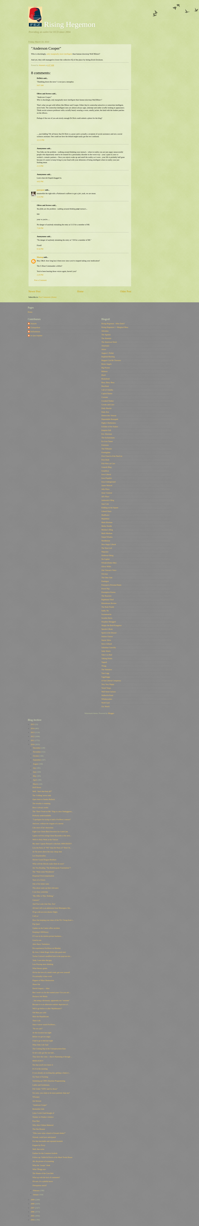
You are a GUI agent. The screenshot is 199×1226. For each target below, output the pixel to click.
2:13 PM (40, 166)
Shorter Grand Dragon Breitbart (44, 860)
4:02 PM (40, 181)
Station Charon (107, 636)
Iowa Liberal (106, 474)
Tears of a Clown (38, 880)
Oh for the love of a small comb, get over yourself (51, 972)
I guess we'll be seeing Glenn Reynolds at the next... (51, 836)
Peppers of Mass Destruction (43, 980)
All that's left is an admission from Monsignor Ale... (51, 908)
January (36, 1195)
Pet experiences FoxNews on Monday (46, 948)
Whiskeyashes (106, 699)
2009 (33, 1200)
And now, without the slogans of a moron (47, 824)
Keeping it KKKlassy (40, 932)
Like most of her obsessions (42, 828)
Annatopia (105, 346)
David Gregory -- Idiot (40, 988)
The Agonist (106, 335)
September (37, 760)
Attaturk (33, 324)
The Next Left (106, 548)
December (37, 748)
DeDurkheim (35, 332)
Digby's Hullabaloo (108, 423)
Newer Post (34, 291)
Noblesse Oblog (107, 555)
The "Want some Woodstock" (43, 872)
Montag (40, 257)
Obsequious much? (39, 1185)
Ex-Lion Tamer (107, 441)
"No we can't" (37, 1029)
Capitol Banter (106, 394)
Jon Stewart (36, 1101)
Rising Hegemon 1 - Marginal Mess (114, 327)
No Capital (105, 559)
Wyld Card (105, 703)
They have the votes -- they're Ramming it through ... (52, 1057)
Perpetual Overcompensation (43, 876)
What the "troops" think (41, 1165)
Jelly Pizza (105, 489)
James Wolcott (106, 485)
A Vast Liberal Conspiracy (111, 681)
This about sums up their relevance (45, 888)
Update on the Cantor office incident (46, 928)
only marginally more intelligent (59, 54)
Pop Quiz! (36, 924)
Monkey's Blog (107, 530)
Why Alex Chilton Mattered (42, 1125)
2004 (33, 1220)
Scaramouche (106, 614)
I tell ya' (35, 916)
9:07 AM (40, 85)
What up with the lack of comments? (46, 1177)
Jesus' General (106, 493)
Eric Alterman (106, 434)
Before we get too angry (41, 1037)
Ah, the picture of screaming (43, 1161)
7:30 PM (40, 228)
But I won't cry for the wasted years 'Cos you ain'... (51, 992)
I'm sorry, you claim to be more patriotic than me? (51, 1093)
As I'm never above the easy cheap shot (47, 852)
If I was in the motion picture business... (47, 936)
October (36, 756)
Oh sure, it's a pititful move (42, 1181)
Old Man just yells (39, 1013)
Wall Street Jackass (108, 692)
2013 (33, 732)
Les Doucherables (39, 856)
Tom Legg (105, 673)
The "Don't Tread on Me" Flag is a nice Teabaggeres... (52, 811)
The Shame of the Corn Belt (43, 1173)
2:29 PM (40, 275)
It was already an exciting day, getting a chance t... (51, 1073)
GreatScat (105, 471)
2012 (33, 736)
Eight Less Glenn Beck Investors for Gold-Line (50, 832)
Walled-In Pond (107, 695)
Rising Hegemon (61, 24)
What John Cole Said (40, 1045)
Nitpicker (105, 552)
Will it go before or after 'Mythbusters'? (47, 1008)
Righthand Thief (107, 600)
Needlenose (105, 541)
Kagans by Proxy (38, 1145)
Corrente (104, 397)
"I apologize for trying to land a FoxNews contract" (51, 819)
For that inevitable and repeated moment (47, 1141)
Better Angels (106, 364)
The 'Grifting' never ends (41, 795)
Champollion (35, 328)
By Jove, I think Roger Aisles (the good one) (49, 952)
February (36, 1190)
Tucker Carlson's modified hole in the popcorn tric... (52, 956)
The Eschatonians (108, 438)
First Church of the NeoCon (111, 456)
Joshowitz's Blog (107, 500)
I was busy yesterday (40, 892)
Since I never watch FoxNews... (44, 1025)
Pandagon (105, 581)
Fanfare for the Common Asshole (44, 1153)
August (36, 764)
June (35, 772)
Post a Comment (40, 280)
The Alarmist (106, 338)
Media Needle (106, 526)
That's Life (36, 1021)
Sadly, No (105, 611)
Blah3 (103, 375)
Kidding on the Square (109, 508)
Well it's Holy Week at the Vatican (45, 840)
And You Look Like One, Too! (43, 904)
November (37, 752)
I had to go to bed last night (42, 1041)
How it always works (40, 808)
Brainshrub (105, 379)
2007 (33, 1208)
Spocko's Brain (107, 629)
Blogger (111, 713)
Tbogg (103, 666)
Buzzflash (105, 386)
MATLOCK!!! (37, 1061)
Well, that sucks (38, 1149)
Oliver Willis (106, 566)
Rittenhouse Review (109, 603)
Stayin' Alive (106, 640)
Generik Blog (106, 467)
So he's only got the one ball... (43, 1053)
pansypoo (40, 190)
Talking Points (106, 658)
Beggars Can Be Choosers (111, 360)
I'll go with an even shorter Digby (45, 912)
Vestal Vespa (106, 688)
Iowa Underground (108, 482)
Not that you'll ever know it (42, 1065)
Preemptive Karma (108, 592)
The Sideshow (106, 670)
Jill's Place (105, 497)
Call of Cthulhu (107, 390)
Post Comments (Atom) (47, 297)
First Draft (105, 460)
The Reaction (106, 596)
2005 (33, 1216)
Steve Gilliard (106, 644)
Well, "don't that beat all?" (42, 791)
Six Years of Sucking (40, 1077)
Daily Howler (106, 408)
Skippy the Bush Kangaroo (111, 625)
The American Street (109, 342)
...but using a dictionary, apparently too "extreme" (51, 1000)
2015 (33, 724)
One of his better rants (40, 884)
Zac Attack (105, 706)
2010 (33, 744)
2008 (33, 1204)
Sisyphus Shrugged (108, 622)
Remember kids (38, 1109)
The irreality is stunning (41, 803)
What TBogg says (39, 1169)
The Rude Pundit (107, 607)
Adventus (105, 331)
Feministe (105, 445)
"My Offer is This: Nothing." (43, 896)
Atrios (103, 349)
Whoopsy (36, 1097)
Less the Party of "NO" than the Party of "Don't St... (51, 848)
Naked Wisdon (106, 537)
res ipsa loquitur (36, 336)
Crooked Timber (107, 401)
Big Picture (105, 368)
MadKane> (105, 515)
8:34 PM (40, 249)
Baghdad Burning (108, 357)
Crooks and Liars (107, 405)
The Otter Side (106, 578)
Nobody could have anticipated (44, 1137)
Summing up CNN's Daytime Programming (48, 1081)
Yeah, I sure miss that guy (42, 960)
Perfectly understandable (41, 816)
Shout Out (36, 984)
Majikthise (105, 519)
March (35, 784)
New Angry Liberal (108, 544)
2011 (33, 740)
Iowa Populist (106, 478)
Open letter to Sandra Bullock (43, 799)
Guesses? (35, 900)
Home (80, 291)
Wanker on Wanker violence (43, 1117)
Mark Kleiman (106, 522)
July (34, 768)
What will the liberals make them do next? (48, 864)
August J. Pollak (107, 353)
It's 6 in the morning (40, 1069)
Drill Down (36, 787)
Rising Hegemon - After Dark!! (113, 324)
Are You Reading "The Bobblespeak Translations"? (51, 868)
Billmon (104, 371)
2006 (33, 1212)
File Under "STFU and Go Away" (45, 1089)
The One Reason (38, 1129)
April (35, 780)
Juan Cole (105, 504)
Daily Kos (105, 412)
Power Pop (105, 589)
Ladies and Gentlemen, (41, 1085)
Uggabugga (105, 677)
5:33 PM (40, 197)
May (35, 776)
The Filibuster (106, 449)
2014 (33, 728)
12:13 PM (40, 140)
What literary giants (39, 968)
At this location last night (41, 1033)
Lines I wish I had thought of (43, 1113)
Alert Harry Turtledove (41, 944)
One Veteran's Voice (108, 570)
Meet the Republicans (40, 1016)
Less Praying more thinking (42, 964)
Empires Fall (106, 430)
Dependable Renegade (109, 419)
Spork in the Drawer (109, 633)
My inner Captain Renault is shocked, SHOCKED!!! (52, 844)
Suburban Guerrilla (108, 648)
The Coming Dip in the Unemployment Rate (49, 1049)
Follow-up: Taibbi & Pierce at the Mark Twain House (52, 1157)
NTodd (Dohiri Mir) (108, 563)
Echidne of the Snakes (109, 427)
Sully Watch (106, 651)
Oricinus (104, 574)
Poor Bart (36, 1121)
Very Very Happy (107, 684)
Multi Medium (106, 533)
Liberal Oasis (106, 511)
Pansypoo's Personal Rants (111, 585)
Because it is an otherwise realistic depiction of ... (51, 1004)
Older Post (125, 291)
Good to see (36, 940)
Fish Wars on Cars (108, 463)
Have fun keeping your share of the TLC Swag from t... (53, 920)
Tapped (104, 662)
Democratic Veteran (108, 416)
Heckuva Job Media (39, 996)
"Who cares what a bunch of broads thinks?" (49, 1133)
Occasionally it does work (42, 976)
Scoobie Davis (106, 618)
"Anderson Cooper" (39, 1105)
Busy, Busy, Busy (108, 382)
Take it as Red (106, 655)
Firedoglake (105, 452)
